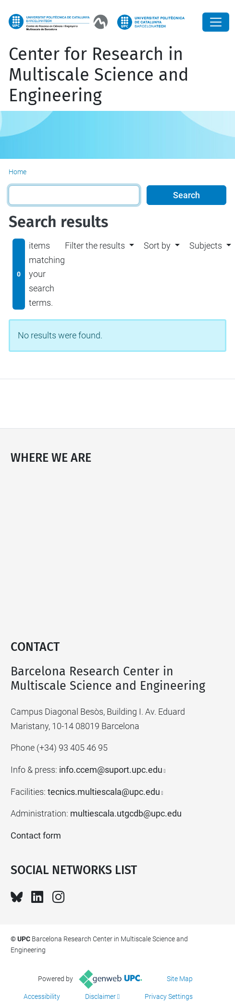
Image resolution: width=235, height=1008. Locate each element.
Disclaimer (100, 996)
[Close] (215, 22)
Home (17, 172)
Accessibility (42, 996)
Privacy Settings (169, 996)
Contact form (36, 835)
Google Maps (118, 547)
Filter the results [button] (95, 245)
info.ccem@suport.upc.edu (110, 770)
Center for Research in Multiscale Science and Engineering (99, 75)
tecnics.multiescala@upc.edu (104, 792)
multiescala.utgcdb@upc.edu (126, 813)
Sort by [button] (157, 245)
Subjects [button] (205, 245)
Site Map (180, 979)
